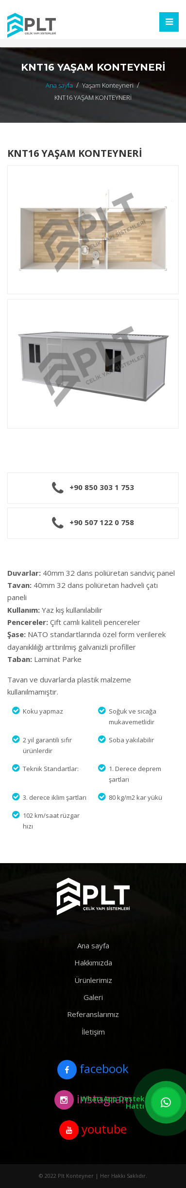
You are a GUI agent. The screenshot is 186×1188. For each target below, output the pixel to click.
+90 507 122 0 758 (101, 522)
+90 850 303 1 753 (101, 487)
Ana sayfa (59, 85)
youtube (93, 1130)
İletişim (93, 1032)
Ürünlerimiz (93, 980)
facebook (93, 1069)
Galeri (93, 997)
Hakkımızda (93, 962)
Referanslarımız (93, 1014)
